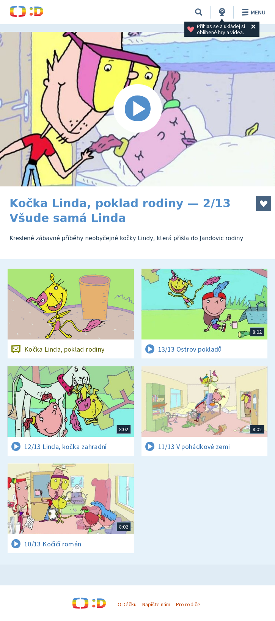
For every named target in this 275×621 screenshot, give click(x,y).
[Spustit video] (137, 109)
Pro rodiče (188, 604)
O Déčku (127, 604)
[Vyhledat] (198, 12)
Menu (252, 12)
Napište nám (156, 604)
